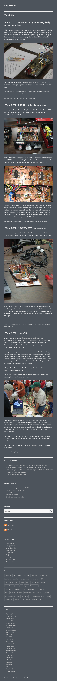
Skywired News (11, 559)
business (8, 579)
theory (48, 596)
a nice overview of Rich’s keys (34, 82)
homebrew (30, 324)
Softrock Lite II (37, 309)
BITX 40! (9, 492)
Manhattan (32, 221)
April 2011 (9, 667)
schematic (27, 593)
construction (35, 579)
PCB (23, 589)
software (35, 452)
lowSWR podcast (31, 445)
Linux (30, 452)
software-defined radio (12, 596)
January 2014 (10, 621)
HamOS (13, 420)
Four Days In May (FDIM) (30, 340)
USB (22, 599)
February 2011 (10, 671)
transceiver (44, 221)
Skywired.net (10, 6)
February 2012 (10, 644)
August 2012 (10, 632)
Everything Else (18, 98)
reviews (19, 593)
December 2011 (11, 648)
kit (21, 586)
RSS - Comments (12, 530)
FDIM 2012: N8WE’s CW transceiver (25, 228)
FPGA (28, 582)
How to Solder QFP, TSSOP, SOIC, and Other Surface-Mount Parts (26, 465)
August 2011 (10, 657)
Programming (10, 552)
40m (24, 221)
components (24, 579)
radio (6, 593)
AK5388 (20, 575)
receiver (12, 593)
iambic (43, 582)
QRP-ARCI (42, 340)
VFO (40, 599)
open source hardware (12, 589)
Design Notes (10, 546)
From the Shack (11, 550)
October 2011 (10, 653)
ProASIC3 (41, 589)
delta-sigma (9, 582)
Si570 (39, 593)
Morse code (32, 98)
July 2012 (9, 634)
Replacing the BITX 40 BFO (15, 490)
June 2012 (9, 637)
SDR (35, 324)
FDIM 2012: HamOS (15, 333)
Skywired (46, 593)
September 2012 (11, 630)
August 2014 (10, 618)
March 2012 (10, 641)
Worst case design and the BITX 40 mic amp (20, 488)
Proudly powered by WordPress (21, 678)
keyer (17, 586)
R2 (46, 589)
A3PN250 (8, 575)
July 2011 (8, 660)
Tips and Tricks (11, 562)
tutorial (16, 599)
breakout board (44, 575)
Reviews (8, 557)
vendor (28, 599)
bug (24, 98)
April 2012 (9, 639)
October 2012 (10, 628)
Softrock (39, 324)
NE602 (37, 221)
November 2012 (11, 625)
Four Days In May (30, 233)
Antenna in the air (12, 495)
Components (10, 543)
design (17, 582)
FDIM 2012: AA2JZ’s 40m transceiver (25, 105)
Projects (8, 555)
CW (23, 324)
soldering (25, 596)
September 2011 (11, 655)
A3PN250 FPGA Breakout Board (16, 472)
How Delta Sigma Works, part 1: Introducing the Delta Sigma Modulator (29, 470)
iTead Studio (9, 586)
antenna (27, 575)
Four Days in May (17, 30)
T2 (30, 596)
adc (14, 575)
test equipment (38, 596)
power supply (31, 589)
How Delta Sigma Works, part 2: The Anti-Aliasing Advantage (26, 467)
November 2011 (11, 650)
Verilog (34, 599)
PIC (40, 221)
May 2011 (9, 664)
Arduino (34, 575)
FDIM (27, 98)
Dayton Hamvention (34, 30)
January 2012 (10, 646)
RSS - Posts (10, 525)
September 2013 (11, 623)
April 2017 (9, 614)
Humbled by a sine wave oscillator (17, 474)
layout (26, 586)
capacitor (15, 579)
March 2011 (9, 669)
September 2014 (11, 616)
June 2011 (9, 662)
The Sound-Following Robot (15, 497)
